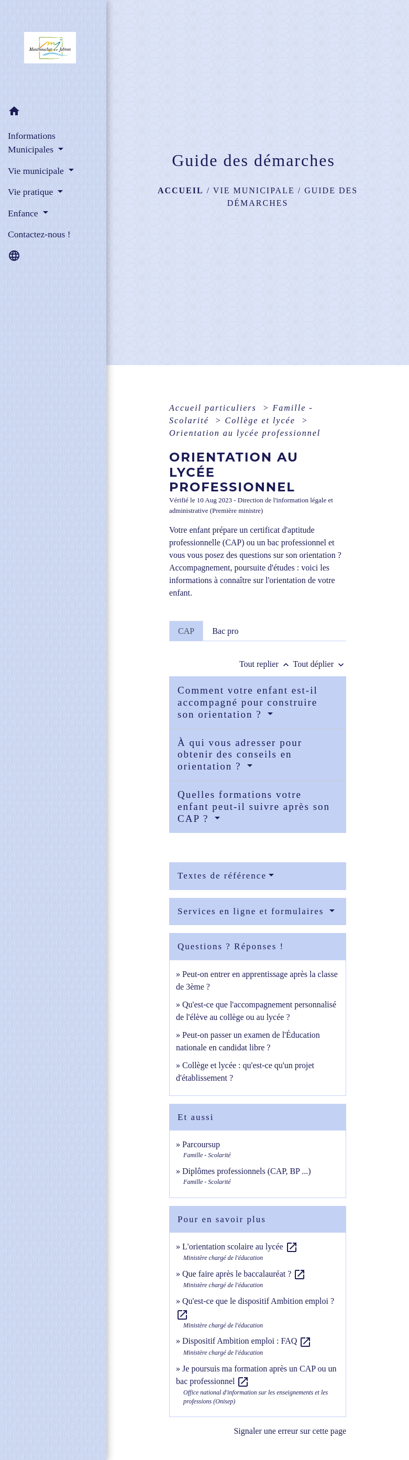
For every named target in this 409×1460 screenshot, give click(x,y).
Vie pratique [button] (32, 191)
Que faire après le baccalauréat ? (244, 1273)
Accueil (181, 190)
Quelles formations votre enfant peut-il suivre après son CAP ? (254, 806)
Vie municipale (254, 190)
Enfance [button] (24, 213)
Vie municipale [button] (37, 171)
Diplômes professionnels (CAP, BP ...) (246, 1171)
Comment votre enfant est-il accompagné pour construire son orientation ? (248, 702)
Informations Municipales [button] (32, 142)
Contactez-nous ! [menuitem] (39, 234)
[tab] (186, 631)
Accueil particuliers (214, 407)
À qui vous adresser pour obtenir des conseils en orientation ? (240, 754)
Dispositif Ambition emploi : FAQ (247, 1340)
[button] (53, 113)
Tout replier (266, 664)
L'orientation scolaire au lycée (240, 1246)
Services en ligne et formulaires (252, 911)
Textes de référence (222, 876)
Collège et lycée (262, 420)
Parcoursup (201, 1144)
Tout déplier (319, 664)
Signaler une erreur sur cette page (290, 1430)
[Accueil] (53, 50)
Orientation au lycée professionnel (244, 433)
